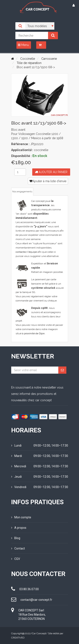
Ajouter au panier (51, 172)
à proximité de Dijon (33, 333)
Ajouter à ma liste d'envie (47, 181)
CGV (15, 559)
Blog (15, 538)
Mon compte (21, 517)
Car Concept (39, 633)
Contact (18, 548)
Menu (23, 45)
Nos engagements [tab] (22, 191)
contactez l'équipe (26, 251)
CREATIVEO (17, 637)
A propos (18, 527)
